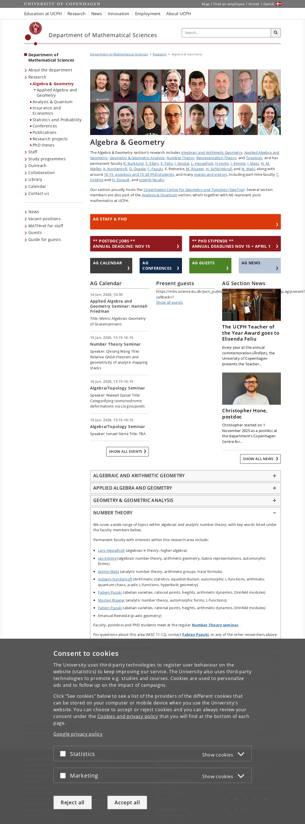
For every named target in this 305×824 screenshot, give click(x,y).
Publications (45, 132)
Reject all (73, 802)
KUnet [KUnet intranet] (254, 3)
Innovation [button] (118, 13)
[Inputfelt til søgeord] (226, 32)
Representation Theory (216, 157)
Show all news (258, 458)
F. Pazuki (155, 168)
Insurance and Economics (47, 110)
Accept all (127, 802)
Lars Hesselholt (111, 550)
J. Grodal (182, 163)
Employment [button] (148, 13)
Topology (254, 157)
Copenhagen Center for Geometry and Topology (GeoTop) (194, 189)
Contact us (38, 193)
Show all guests (169, 302)
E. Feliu (167, 163)
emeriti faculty (151, 179)
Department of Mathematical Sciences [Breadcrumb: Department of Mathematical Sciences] (119, 54)
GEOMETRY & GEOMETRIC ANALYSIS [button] (133, 500)
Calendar (37, 186)
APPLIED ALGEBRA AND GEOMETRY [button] (132, 488)
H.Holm (222, 163)
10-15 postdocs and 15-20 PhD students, (139, 174)
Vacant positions (44, 218)
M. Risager (195, 168)
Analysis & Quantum (52, 101)
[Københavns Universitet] (33, 33)
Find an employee (229, 3)
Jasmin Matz (108, 571)
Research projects (50, 138)
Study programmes (47, 158)
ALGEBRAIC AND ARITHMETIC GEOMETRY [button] (139, 475)
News (33, 211)
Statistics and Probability (57, 119)
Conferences (45, 126)
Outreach (37, 165)
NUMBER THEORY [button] (112, 513)
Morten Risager (111, 600)
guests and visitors (210, 174)
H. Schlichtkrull (219, 168)
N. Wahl (248, 168)
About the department (50, 70)
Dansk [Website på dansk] (268, 3)
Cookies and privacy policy (127, 716)
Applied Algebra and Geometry (57, 92)
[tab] (185, 475)
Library (35, 179)
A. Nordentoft (115, 168)
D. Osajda (137, 168)
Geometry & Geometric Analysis (137, 157)
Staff (33, 151)
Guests (35, 232)
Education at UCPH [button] (43, 13)
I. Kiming (238, 163)
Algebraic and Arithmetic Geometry (211, 152)
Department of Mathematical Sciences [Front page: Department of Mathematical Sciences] (51, 57)
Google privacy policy (78, 734)
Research (37, 77)
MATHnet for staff (45, 225)
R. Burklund (133, 163)
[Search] (276, 33)
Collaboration (41, 172)
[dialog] (152, 731)
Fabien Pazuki (110, 592)
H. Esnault (121, 179)
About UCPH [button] (178, 13)
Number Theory (180, 157)
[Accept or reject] (64, 753)
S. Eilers (152, 163)
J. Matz (253, 163)
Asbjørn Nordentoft (115, 579)
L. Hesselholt (202, 163)
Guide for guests (44, 239)
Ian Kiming (107, 558)
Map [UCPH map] (206, 3)
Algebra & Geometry (53, 83)
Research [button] (76, 13)
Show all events (125, 451)
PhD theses (43, 145)
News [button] (96, 13)
